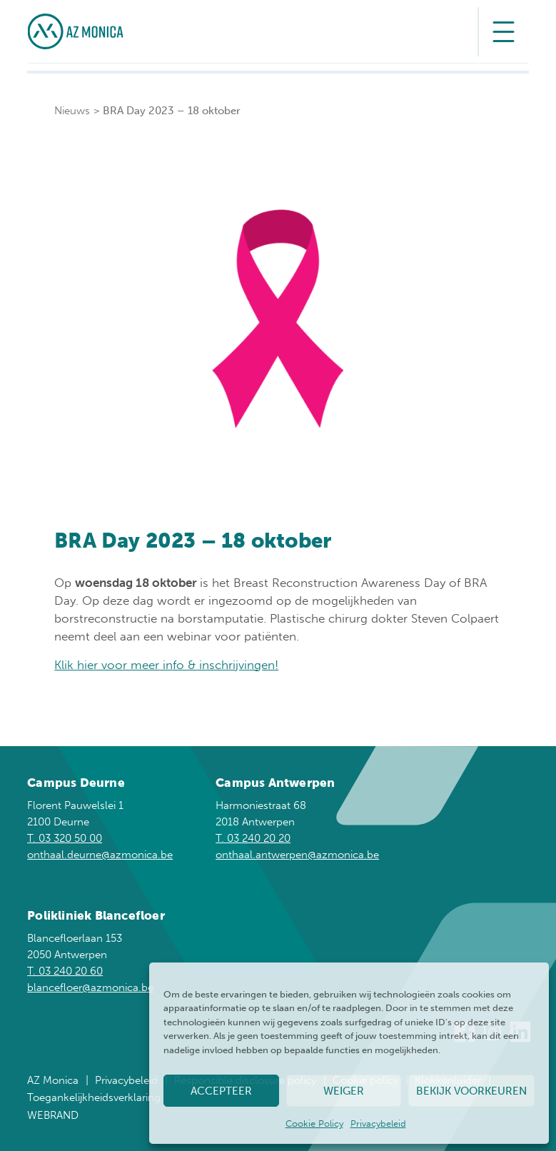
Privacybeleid (378, 1123)
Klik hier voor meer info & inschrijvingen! (166, 665)
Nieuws (72, 110)
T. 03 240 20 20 (253, 838)
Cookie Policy (314, 1123)
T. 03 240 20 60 (65, 971)
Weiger (343, 1091)
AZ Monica (53, 1080)
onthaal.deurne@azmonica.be (100, 854)
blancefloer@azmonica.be (90, 987)
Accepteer (221, 1091)
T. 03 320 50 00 (64, 838)
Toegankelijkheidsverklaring (94, 1097)
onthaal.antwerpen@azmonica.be (297, 854)
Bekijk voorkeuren (471, 1091)
